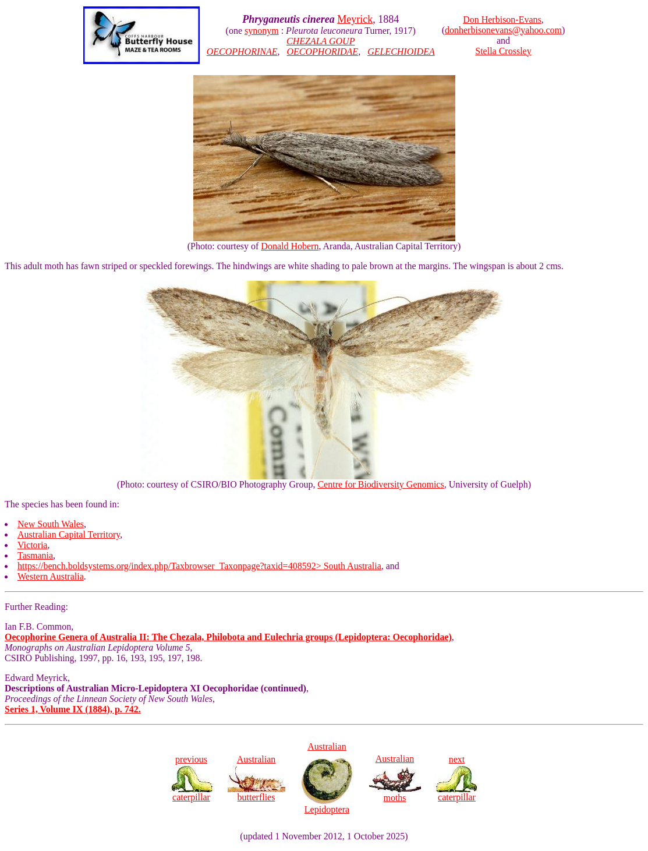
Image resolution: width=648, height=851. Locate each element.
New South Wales (50, 524)
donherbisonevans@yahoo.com (503, 30)
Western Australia (50, 576)
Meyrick (355, 19)
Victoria (32, 545)
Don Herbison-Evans (502, 19)
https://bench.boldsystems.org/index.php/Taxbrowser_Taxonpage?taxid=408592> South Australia (199, 566)
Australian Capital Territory (68, 534)
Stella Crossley (503, 51)
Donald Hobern (289, 246)
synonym (262, 31)
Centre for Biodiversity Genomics (380, 484)
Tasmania (35, 555)
